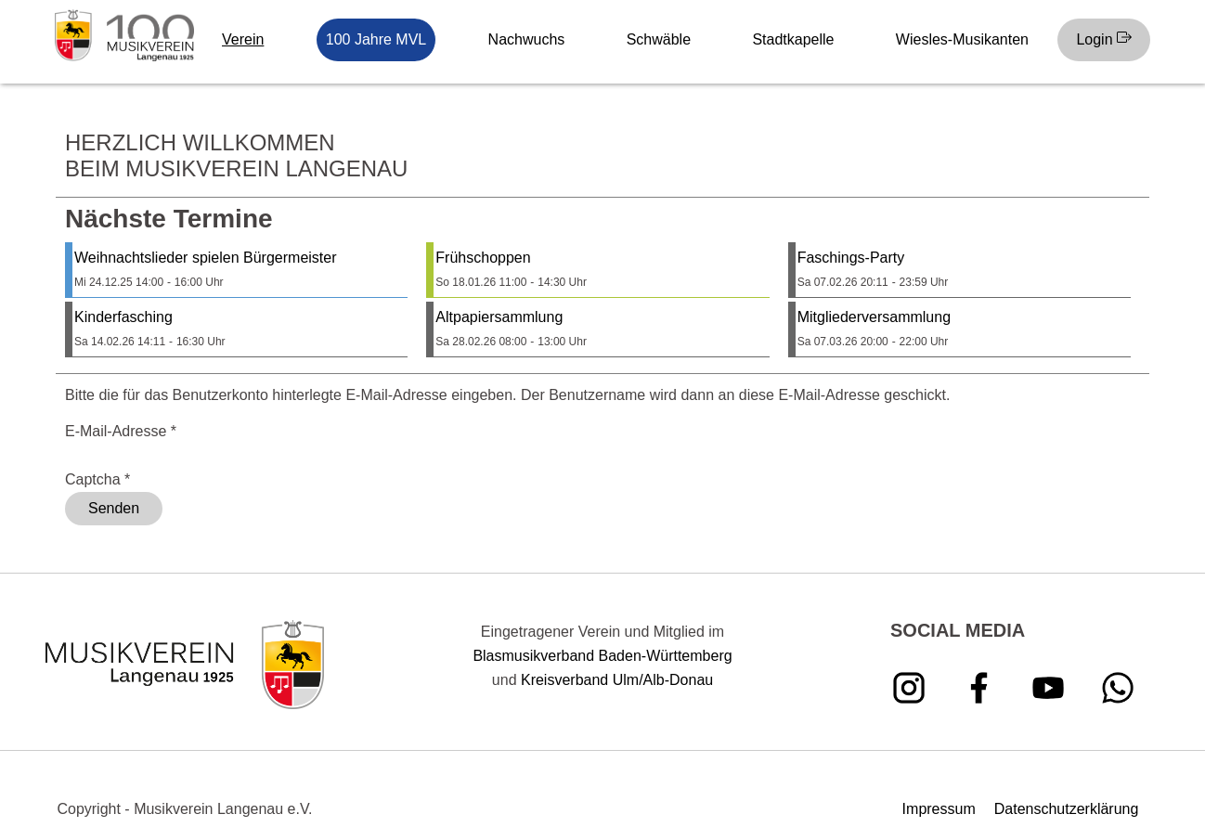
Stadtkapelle (793, 39)
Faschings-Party (851, 257)
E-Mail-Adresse (120, 431)
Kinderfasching (123, 317)
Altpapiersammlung (499, 317)
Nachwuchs (526, 39)
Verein (243, 39)
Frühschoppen (482, 257)
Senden (113, 508)
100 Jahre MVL (376, 39)
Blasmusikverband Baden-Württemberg (602, 656)
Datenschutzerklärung (1066, 809)
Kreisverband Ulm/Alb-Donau (617, 680)
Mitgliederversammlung (874, 317)
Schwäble (659, 39)
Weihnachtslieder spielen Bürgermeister (205, 257)
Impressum (939, 809)
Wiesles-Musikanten (962, 39)
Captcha (97, 479)
